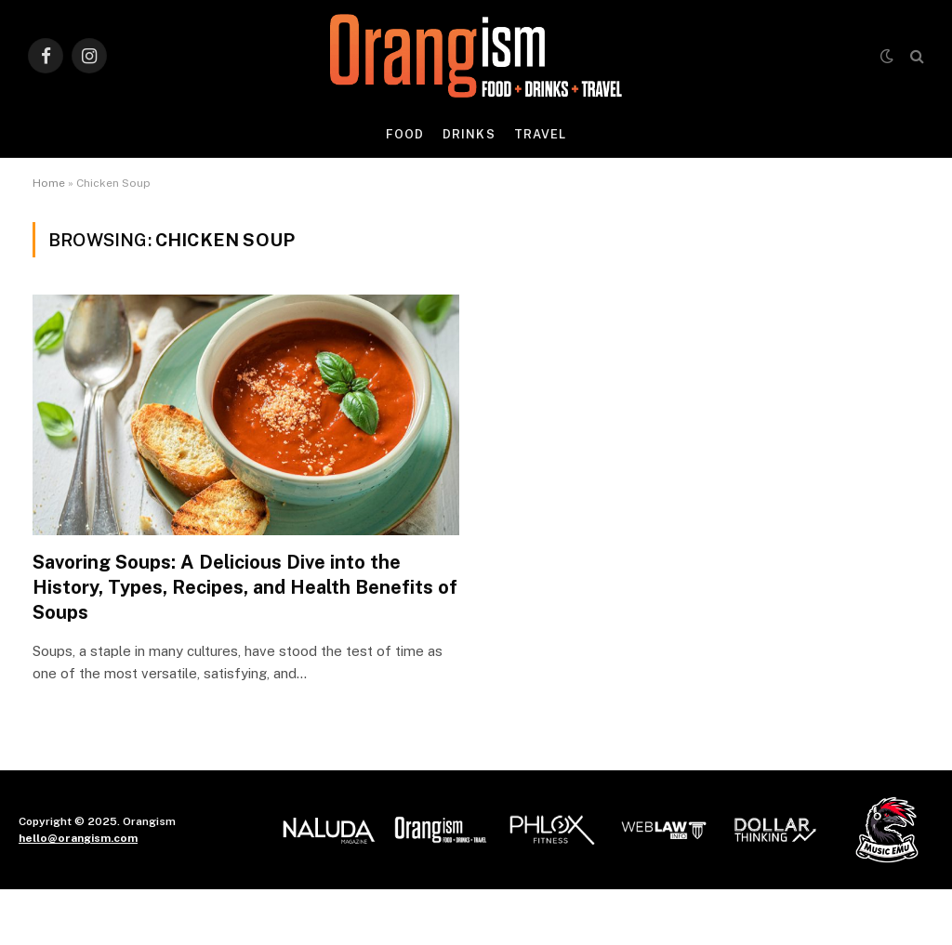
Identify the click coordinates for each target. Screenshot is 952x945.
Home (49, 183)
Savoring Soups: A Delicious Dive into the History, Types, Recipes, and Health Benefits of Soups (245, 587)
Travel (540, 134)
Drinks (469, 134)
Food (405, 134)
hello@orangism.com (78, 838)
